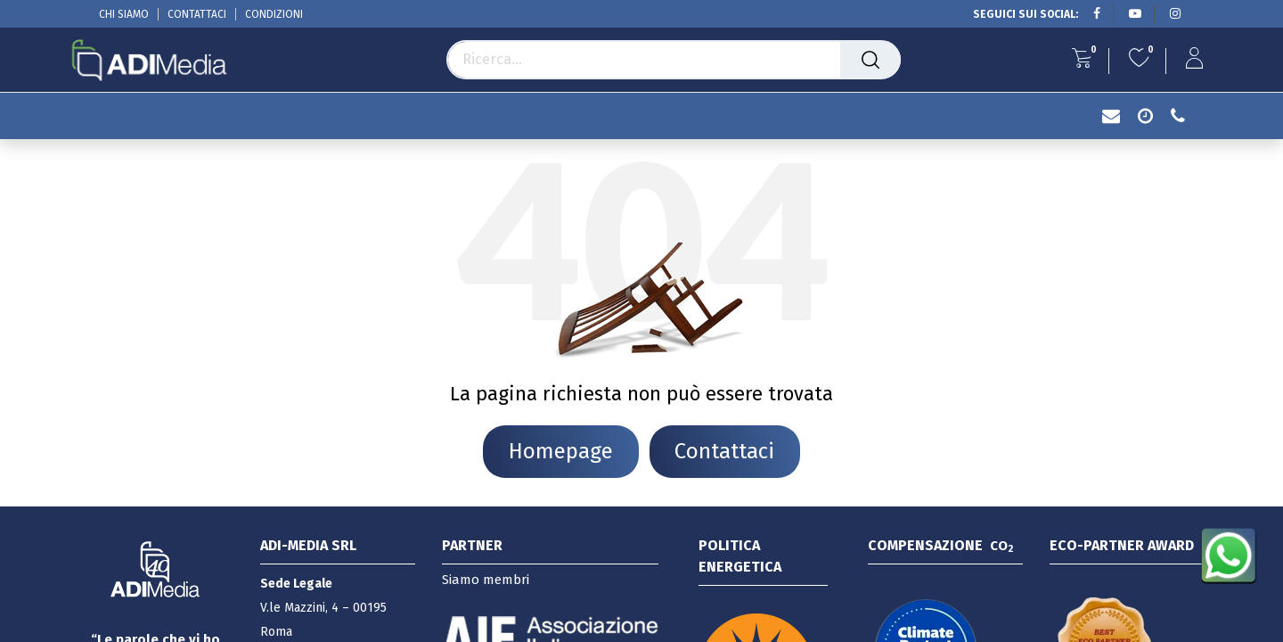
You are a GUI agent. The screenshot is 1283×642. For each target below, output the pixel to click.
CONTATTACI (197, 14)
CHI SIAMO (124, 14)
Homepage (561, 451)
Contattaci (724, 451)
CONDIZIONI (274, 14)
